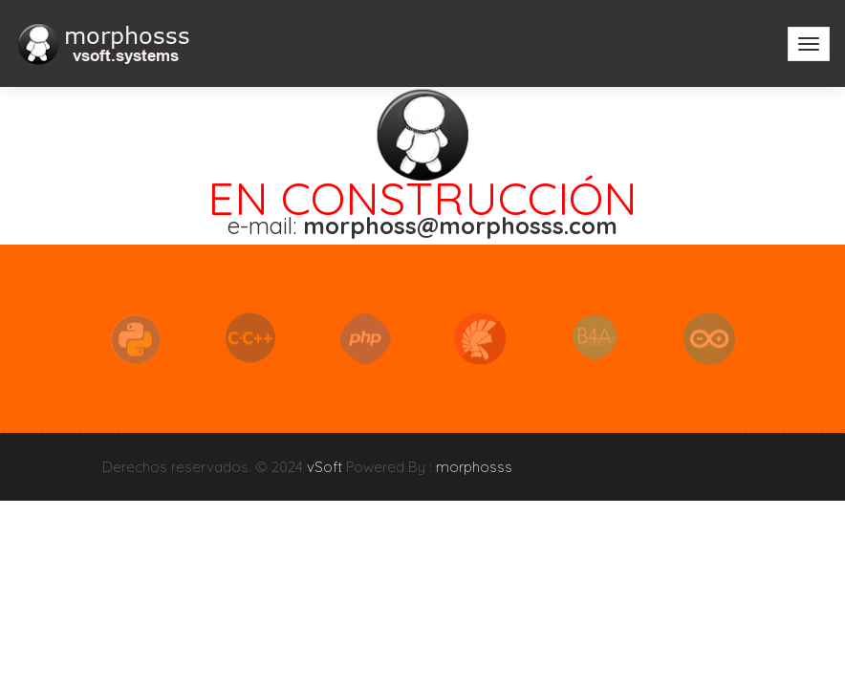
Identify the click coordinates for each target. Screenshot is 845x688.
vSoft (324, 467)
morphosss (474, 467)
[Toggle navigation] (809, 44)
